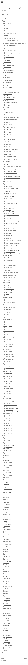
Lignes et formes (7, 85)
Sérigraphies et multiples (8, 80)
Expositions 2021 (7, 161)
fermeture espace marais (9, 36)
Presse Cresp (8, 309)
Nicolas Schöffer (7, 623)
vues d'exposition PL (8, 290)
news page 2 (6, 484)
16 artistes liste (8, 129)
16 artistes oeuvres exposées (11, 127)
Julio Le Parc (6, 579)
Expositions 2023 (7, 82)
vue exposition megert (8, 297)
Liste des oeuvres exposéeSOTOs (12, 188)
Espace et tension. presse (10, 216)
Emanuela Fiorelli (7, 541)
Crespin (5, 304)
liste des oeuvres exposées (11, 265)
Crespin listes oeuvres (10, 208)
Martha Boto (6, 507)
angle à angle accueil (8, 141)
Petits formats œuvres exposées (11, 30)
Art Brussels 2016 (7, 472)
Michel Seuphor (7, 625)
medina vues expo (9, 124)
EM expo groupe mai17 (10, 368)
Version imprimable (5, 658)
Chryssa (5, 521)
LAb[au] (5, 574)
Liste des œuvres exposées (11, 179)
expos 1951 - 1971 (9, 431)
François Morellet (7, 605)
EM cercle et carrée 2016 (9, 401)
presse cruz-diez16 (9, 410)
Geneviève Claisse (7, 519)
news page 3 (6, 485)
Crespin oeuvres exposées (10, 206)
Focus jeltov (6, 73)
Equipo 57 (6, 537)
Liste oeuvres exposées (10, 445)
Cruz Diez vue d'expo (9, 225)
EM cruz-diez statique (10, 406)
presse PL (7, 294)
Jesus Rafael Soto (7, 626)
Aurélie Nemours (7, 611)
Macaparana (6, 591)
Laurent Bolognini (7, 505)
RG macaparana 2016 (8, 413)
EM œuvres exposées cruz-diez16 (12, 411)
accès (4, 653)
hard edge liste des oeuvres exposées (13, 194)
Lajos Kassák (6, 566)
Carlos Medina (7, 598)
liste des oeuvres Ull (9, 315)
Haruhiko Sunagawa (8, 633)
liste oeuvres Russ (9, 287)
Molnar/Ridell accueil (8, 100)
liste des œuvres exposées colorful (12, 203)
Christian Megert (7, 600)
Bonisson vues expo (9, 48)
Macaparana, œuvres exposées (11, 245)
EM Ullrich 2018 (7, 312)
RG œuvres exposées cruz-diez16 (12, 408)
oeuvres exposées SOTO (10, 186)
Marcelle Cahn (7, 514)
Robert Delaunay (7, 529)
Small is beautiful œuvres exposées (12, 164)
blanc (5, 75)
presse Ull (7, 314)
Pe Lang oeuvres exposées (11, 156)
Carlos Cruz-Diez (7, 524)
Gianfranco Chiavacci (8, 489)
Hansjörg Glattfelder (8, 547)
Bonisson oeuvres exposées (11, 45)
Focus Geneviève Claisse (9, 65)
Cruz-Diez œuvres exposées (11, 230)
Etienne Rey (6, 621)
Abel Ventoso (6, 648)
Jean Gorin (6, 549)
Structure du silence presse (9, 174)
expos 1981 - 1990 (9, 428)
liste (6, 324)
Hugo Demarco (7, 531)
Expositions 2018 (7, 268)
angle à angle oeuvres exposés (11, 142)
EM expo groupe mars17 (8, 376)
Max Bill (5, 512)
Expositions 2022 (7, 132)
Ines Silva (6, 630)
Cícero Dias (6, 517)
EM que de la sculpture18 (9, 331)
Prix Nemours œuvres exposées (10, 50)
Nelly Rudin (6, 620)
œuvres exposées (9, 327)
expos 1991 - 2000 (9, 426)
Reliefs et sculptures (8, 63)
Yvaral (5, 650)
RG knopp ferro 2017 (8, 349)
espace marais (5, 35)
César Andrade (7, 495)
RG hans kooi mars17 (8, 371)
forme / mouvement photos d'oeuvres (11, 40)
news (4, 480)
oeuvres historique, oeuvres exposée (12, 221)
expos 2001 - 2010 (9, 425)
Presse (7, 438)
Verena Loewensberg (8, 586)
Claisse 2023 (6, 107)
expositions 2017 (7, 342)
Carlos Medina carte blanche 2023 (10, 119)
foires (4, 435)
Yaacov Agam (6, 494)
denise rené (5, 652)
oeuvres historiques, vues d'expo (12, 220)
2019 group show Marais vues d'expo (12, 250)
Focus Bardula (7, 77)
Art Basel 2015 (7, 477)
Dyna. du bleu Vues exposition (11, 169)
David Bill (6, 509)
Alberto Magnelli (7, 593)
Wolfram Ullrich (7, 643)
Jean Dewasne (7, 532)
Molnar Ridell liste (9, 104)
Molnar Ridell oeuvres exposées (11, 102)
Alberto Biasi (6, 490)
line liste (7, 58)
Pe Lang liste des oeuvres (10, 157)
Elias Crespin (6, 522)
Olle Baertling (6, 500)
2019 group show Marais (10, 252)
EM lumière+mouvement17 (9, 379)
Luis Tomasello (7, 640)
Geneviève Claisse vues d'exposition (11, 262)
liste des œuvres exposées (10, 25)
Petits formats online (8, 21)
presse (7, 322)
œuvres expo (8, 453)
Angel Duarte (6, 534)
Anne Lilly (6, 583)
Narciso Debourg (7, 526)
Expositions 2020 (7, 181)
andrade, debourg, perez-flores (10, 275)
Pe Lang (5, 576)
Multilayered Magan (8, 68)
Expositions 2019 (7, 218)
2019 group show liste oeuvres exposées (13, 253)
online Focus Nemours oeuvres (10, 90)
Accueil (7, 28)
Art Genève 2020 (7, 452)
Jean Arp (6, 499)
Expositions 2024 (7, 62)
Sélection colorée (7, 67)
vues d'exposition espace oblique (12, 272)
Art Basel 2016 (7, 470)
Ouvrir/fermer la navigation (14, 2)
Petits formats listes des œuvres (11, 33)
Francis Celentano (7, 492)
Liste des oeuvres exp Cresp (11, 310)
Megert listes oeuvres (9, 235)
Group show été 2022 (8, 147)
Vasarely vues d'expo (8, 255)
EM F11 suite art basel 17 (9, 356)
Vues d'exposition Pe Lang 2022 (11, 159)
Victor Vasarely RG (9, 260)
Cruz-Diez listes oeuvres (10, 231)
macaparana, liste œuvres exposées (12, 248)
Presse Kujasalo (9, 285)
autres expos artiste (9, 354)
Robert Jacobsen (7, 561)
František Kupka (7, 573)
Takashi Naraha (7, 610)
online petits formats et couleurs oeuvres (11, 92)
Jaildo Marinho (7, 596)
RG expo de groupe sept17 (9, 359)
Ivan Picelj (6, 616)
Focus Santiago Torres (8, 72)
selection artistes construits (9, 112)
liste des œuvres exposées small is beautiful (14, 166)
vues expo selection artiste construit (12, 117)
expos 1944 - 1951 (9, 433)
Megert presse (8, 238)
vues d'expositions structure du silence (13, 176)
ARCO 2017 (6, 467)
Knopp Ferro (6, 539)
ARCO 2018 (6, 460)
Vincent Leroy (6, 581)
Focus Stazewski (7, 23)
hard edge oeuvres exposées (11, 193)
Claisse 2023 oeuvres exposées (11, 109)
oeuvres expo (8, 450)
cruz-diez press (8, 226)
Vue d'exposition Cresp (10, 305)
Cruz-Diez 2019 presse (10, 228)
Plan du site (11, 658)
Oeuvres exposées (9, 440)
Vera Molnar (6, 603)
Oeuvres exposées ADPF (10, 277)
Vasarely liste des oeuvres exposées (12, 258)
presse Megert (8, 300)
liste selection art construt (10, 115)
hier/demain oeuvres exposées (11, 95)
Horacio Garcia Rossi (8, 544)
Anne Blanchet (7, 504)
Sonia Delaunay (7, 527)
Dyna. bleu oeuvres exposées (11, 173)
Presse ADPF (8, 280)
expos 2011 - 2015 (9, 423)
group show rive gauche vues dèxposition (13, 240)
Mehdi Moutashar (7, 608)
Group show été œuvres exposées (12, 152)
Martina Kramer (7, 569)
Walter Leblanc (7, 578)
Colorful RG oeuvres (9, 199)
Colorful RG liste (9, 198)
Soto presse (8, 189)
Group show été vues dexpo (11, 151)
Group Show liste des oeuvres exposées (13, 243)
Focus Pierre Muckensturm (9, 83)
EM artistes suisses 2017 (9, 344)
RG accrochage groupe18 (9, 337)
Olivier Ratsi (6, 618)
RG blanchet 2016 (7, 418)
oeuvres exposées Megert (10, 299)
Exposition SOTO (9, 184)
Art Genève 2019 (7, 457)
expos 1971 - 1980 (9, 430)
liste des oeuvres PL (9, 295)
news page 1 (6, 482)
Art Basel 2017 (7, 463)
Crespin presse (8, 210)
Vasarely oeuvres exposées (11, 257)
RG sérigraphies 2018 (8, 326)
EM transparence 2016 (8, 388)
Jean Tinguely (6, 638)
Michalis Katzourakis (8, 564)
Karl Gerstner (6, 546)
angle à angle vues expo (10, 146)
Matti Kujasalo (6, 571)
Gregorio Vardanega (8, 645)
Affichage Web (24, 658)
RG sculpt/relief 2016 (8, 391)
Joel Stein (6, 628)
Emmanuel (6, 536)
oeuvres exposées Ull (10, 317)
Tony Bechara (6, 502)
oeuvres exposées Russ (10, 289)
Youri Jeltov (6, 563)
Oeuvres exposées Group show (11, 26)
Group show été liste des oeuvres (12, 149)
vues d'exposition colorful (9, 196)
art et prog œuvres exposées (9, 137)
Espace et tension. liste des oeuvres (12, 215)
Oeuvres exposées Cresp (10, 307)
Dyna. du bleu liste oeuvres (11, 171)
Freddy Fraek (6, 542)
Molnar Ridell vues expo (10, 105)
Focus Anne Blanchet (8, 87)
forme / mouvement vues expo (9, 38)
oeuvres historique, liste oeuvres (11, 223)
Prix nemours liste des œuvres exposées (13, 53)
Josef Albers (6, 497)
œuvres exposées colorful (10, 201)
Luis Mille (6, 601)
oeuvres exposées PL (10, 292)
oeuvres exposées (9, 263)
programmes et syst (8, 78)
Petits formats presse (9, 31)
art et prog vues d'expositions (11, 139)
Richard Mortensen (7, 606)
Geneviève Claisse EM (10, 267)
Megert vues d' (8, 233)
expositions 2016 (7, 386)
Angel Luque (6, 588)
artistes (4, 487)
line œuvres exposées (10, 57)
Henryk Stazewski (7, 635)
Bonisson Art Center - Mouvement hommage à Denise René (15, 43)
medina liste (8, 122)
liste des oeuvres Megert (10, 302)
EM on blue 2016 (7, 398)
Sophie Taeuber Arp (8, 637)
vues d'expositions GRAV (9, 134)
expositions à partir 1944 (8, 421)
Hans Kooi (6, 568)
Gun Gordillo (6, 551)
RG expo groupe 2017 (8, 383)
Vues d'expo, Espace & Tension (10, 211)
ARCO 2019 (6, 455)
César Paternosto (7, 613)
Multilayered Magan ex (10, 70)
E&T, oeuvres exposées (10, 213)
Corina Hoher (6, 559)
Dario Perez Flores (7, 615)
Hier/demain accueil (8, 94)
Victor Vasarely (7, 647)
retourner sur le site (16, 10)
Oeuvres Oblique (7, 270)
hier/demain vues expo (10, 99)
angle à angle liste (9, 144)
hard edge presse (7, 191)
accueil (4, 18)
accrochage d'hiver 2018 (8, 319)
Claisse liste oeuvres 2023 (10, 110)
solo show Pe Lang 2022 (8, 154)
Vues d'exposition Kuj (8, 282)
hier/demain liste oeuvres (10, 97)
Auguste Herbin (7, 556)
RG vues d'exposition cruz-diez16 (10, 405)
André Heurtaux (7, 554)
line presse (8, 55)
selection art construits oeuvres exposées (13, 114)
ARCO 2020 (6, 448)
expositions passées (7, 60)
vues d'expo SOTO (7, 183)
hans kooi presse (9, 374)
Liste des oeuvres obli (10, 273)
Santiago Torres (7, 642)
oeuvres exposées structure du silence (13, 178)
